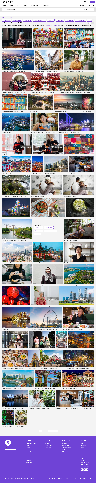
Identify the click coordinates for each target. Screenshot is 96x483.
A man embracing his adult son (37, 196)
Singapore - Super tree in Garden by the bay (12, 426)
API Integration (65, 451)
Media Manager (65, 443)
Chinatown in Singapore (38, 48)
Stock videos (29, 462)
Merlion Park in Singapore (49, 173)
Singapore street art (68, 154)
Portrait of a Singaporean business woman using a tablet (14, 349)
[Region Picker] (10, 448)
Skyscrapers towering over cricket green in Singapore (71, 306)
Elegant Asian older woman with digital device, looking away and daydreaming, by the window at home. (24, 48)
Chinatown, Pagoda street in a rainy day (72, 48)
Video (27, 445)
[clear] (77, 9)
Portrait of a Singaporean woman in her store (73, 262)
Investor (82, 451)
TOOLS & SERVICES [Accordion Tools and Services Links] (66, 440)
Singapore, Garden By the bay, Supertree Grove (74, 285)
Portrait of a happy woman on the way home (73, 71)
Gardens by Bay (6, 329)
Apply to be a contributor (31, 458)
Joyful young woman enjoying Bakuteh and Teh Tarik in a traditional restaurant (19, 285)
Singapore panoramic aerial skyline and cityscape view (14, 71)
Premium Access (48, 447)
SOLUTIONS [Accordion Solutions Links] (47, 440)
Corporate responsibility (86, 445)
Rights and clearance (66, 445)
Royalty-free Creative (31, 443)
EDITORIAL (21, 14)
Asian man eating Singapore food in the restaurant (73, 329)
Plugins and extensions (67, 447)
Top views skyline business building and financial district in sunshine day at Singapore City (21, 262)
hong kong (51, 20)
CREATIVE (15, 14)
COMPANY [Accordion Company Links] (83, 440)
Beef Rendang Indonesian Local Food (39, 217)
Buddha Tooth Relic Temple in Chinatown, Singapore (43, 92)
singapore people (17, 20)
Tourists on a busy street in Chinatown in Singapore (46, 71)
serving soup (72, 173)
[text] (41, 9)
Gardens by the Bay (7, 132)
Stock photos (29, 460)
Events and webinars (85, 466)
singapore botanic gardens (39, 20)
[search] (5, 9)
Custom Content (29, 451)
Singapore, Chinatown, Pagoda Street (64, 349)
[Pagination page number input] (40, 431)
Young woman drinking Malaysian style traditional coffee (43, 132)
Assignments (47, 449)
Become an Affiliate (85, 462)
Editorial (28, 447)
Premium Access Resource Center (67, 456)
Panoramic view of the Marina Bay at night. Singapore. (70, 132)
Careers (82, 447)
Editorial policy (59, 478)
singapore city (6, 20)
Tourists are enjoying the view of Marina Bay (12, 388)
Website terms (52, 478)
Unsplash (83, 458)
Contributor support (30, 455)
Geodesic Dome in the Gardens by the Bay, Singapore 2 (14, 196)
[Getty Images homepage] (8, 2)
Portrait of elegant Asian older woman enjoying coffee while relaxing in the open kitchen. (49, 306)
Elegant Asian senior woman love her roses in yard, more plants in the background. (46, 408)
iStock (82, 455)
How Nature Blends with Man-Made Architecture (76, 217)
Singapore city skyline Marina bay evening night (13, 408)
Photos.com (83, 460)
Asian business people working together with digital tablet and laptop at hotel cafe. (51, 154)
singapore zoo (60, 20)
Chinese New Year (6, 306)
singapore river (27, 20)
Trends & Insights (65, 449)
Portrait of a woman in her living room (72, 240)
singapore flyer (69, 20)
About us (83, 443)
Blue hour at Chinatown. (38, 262)
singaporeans (91, 20)
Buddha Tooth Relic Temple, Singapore (77, 349)
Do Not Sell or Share (82, 478)
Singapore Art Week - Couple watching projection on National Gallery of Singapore (20, 217)
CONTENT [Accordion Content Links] (28, 440)
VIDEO (26, 14)
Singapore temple (32, 368)
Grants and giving (84, 453)
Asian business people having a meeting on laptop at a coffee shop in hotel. (71, 408)
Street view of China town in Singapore (49, 368)
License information (73, 478)
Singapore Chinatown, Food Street (70, 388)
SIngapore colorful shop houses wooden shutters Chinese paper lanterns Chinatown (20, 111)
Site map (89, 478)
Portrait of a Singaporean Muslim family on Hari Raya (14, 92)
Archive (28, 449)
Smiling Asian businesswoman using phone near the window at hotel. (17, 154)
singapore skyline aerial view (60, 111)
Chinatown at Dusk (7, 173)
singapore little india (80, 20)
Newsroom (83, 449)
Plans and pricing (48, 445)
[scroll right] (93, 20)
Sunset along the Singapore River (35, 111)
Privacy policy (65, 478)
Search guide (64, 453)
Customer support (84, 464)
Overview (47, 443)
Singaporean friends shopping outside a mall (39, 349)
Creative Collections (30, 453)
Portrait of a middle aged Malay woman (42, 285)
